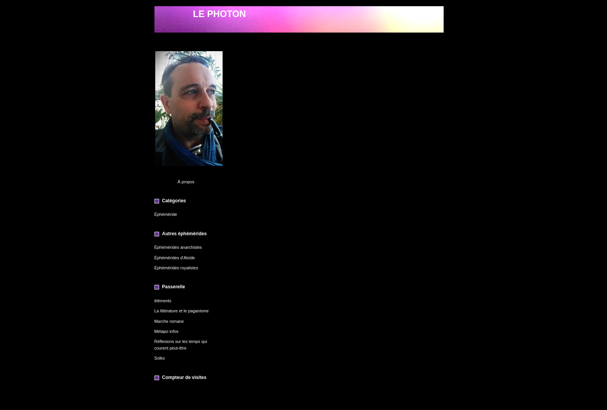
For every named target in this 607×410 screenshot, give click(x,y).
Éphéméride (165, 214)
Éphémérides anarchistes (178, 247)
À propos (186, 181)
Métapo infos (166, 331)
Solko (159, 358)
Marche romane (169, 321)
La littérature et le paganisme (181, 310)
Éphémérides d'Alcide (174, 257)
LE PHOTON (219, 14)
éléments (162, 300)
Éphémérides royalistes (176, 267)
